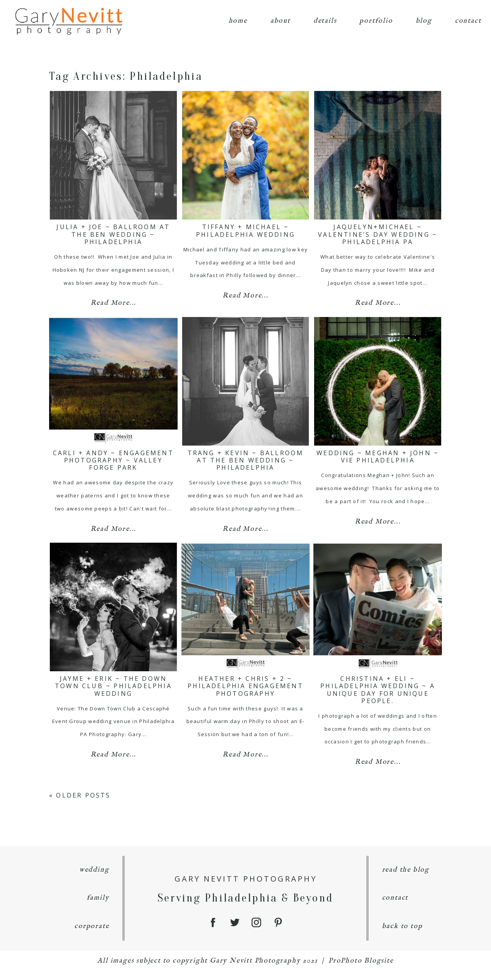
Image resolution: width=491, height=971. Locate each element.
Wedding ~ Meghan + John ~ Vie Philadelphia (377, 456)
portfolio (375, 21)
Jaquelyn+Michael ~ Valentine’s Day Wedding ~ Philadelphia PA (377, 234)
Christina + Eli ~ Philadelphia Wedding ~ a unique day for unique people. (377, 689)
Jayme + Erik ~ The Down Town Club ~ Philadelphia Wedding (113, 685)
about (280, 21)
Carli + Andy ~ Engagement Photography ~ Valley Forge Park (113, 460)
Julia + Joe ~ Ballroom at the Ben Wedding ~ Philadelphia (113, 234)
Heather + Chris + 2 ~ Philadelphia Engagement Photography (245, 685)
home (238, 21)
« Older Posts (80, 795)
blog (424, 21)
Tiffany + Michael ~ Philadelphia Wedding (245, 230)
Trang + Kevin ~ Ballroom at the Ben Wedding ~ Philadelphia (246, 460)
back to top (402, 926)
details (325, 21)
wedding (94, 869)
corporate (91, 926)
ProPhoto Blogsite (361, 960)
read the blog (405, 869)
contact (468, 21)
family (98, 897)
